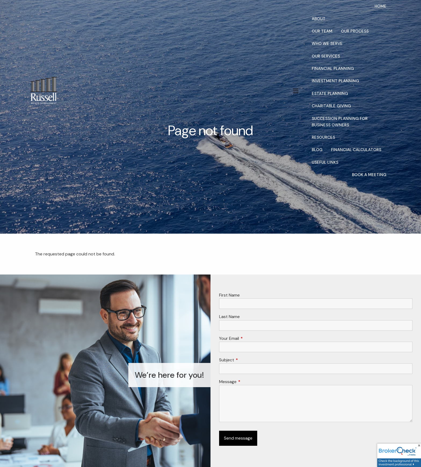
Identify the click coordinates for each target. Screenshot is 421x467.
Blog (317, 149)
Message (248, 381)
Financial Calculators (356, 149)
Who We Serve (327, 43)
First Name (229, 295)
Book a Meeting (369, 174)
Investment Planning (335, 81)
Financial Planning (333, 68)
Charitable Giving (331, 106)
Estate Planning (330, 93)
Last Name (229, 316)
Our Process (355, 31)
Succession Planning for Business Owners (340, 122)
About (318, 19)
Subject (247, 360)
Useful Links (325, 162)
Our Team (322, 31)
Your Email (249, 338)
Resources (323, 137)
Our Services (326, 56)
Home (380, 6)
